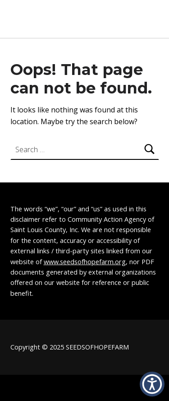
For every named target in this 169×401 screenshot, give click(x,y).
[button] (152, 384)
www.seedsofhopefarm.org (85, 261)
